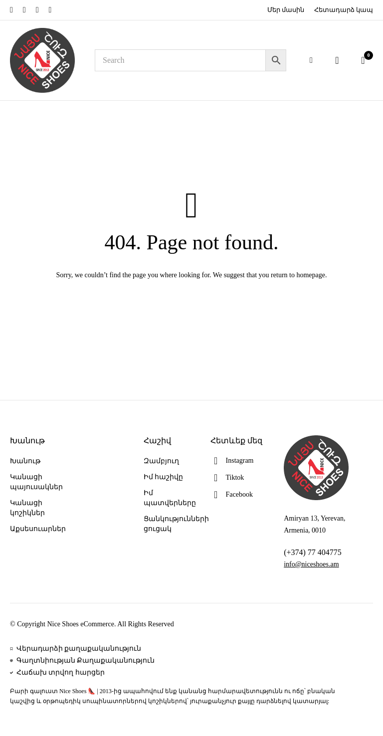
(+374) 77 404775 (313, 552)
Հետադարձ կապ (343, 9)
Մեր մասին (285, 9)
